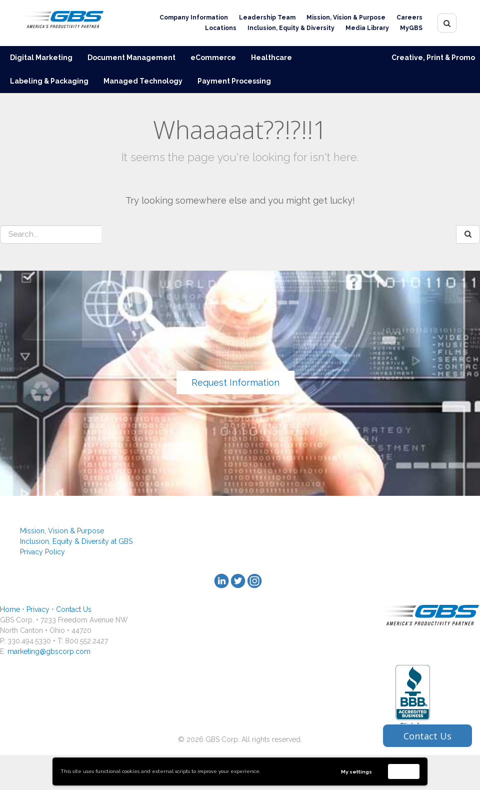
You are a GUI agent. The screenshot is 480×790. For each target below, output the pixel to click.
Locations (220, 28)
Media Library (367, 28)
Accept (404, 771)
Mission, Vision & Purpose (346, 17)
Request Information (236, 382)
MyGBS (411, 28)
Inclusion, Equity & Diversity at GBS (76, 541)
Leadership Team (267, 17)
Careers (409, 17)
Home (10, 609)
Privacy (38, 609)
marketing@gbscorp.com (49, 651)
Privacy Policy (42, 552)
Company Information (194, 17)
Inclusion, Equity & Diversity (291, 28)
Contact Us (74, 609)
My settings (356, 771)
